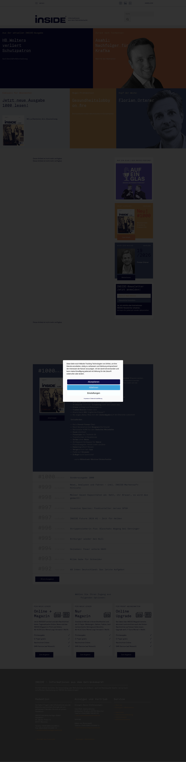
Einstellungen (93, 393)
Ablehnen (93, 387)
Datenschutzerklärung (96, 398)
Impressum (87, 398)
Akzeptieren (93, 382)
